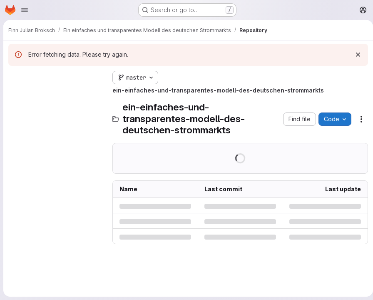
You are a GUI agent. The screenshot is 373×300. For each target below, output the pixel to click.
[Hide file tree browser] (15, 77)
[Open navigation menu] (24, 10)
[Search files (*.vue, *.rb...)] (56, 94)
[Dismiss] (355, 55)
